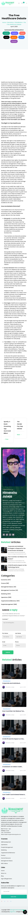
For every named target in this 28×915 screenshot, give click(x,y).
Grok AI (6, 37)
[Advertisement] (14, 66)
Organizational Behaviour (8, 852)
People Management (7, 847)
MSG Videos (4, 863)
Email (3, 642)
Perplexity (14, 33)
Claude (22, 33)
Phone (17, 642)
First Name (5, 633)
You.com (14, 41)
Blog (2, 876)
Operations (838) (6, 597)
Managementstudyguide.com (18, 910)
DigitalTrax (13, 911)
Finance (3, 855)
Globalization (18, 22)
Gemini (21, 37)
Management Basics (7, 861)
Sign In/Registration (6, 878)
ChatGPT (6, 33)
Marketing (4, 850)
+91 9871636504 (7, 832)
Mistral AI (14, 37)
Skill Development (6, 842)
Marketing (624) (6, 594)
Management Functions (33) (9, 590)
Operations (10, 22)
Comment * (5, 619)
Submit (8, 652)
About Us (3, 873)
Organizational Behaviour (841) (10, 601)
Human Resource (6, 858)
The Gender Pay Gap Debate (20, 428)
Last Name (18, 633)
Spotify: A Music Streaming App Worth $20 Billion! (7, 430)
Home (4, 22)
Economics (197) (6, 580)
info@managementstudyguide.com (12, 834)
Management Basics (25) (8, 587)
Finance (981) (5, 583)
